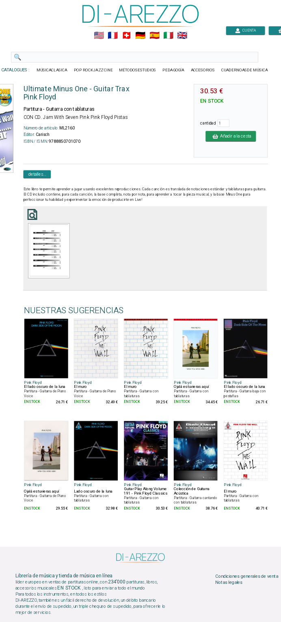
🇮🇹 (168, 36)
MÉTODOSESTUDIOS (137, 70)
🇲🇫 (113, 36)
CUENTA (245, 30)
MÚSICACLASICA (52, 70)
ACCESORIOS (203, 70)
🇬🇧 (182, 36)
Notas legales (228, 582)
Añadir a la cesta (230, 136)
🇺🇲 (99, 36)
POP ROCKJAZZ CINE (93, 70)
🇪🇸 (154, 36)
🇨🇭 (126, 36)
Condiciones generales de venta (246, 576)
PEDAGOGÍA (173, 70)
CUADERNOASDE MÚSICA (244, 70)
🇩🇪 (140, 36)
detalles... (37, 174)
